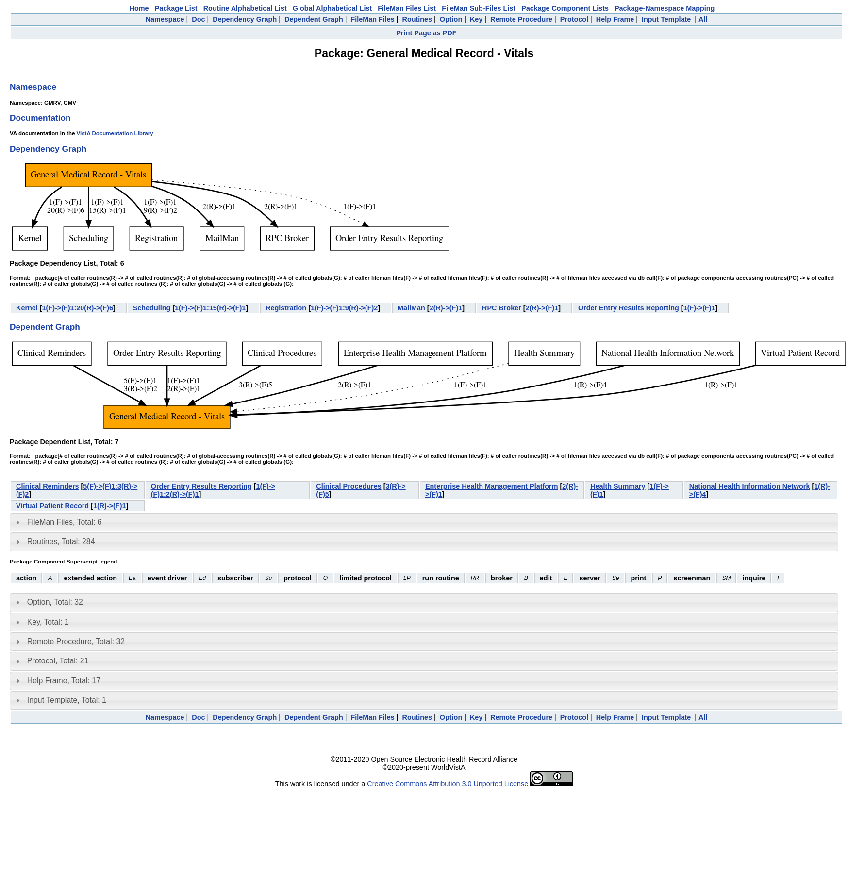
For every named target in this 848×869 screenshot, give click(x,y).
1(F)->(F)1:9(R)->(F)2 (344, 308)
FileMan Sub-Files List (478, 8)
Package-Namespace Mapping (665, 8)
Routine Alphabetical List (245, 8)
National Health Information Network (749, 486)
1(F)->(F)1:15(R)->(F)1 (210, 308)
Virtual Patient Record (52, 506)
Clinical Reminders (47, 486)
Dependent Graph (313, 19)
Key (476, 19)
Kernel (27, 308)
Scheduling (152, 308)
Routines (417, 19)
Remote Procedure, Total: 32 (76, 641)
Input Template (666, 19)
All (702, 19)
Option (451, 19)
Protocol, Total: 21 (57, 661)
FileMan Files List (407, 8)
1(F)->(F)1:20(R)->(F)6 (77, 308)
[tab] (424, 522)
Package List (176, 8)
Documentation (40, 118)
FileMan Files (372, 19)
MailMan (411, 308)
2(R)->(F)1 (446, 308)
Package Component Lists (565, 8)
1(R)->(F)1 (109, 506)
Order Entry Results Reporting (628, 308)
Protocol (574, 19)
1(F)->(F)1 (699, 308)
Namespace (165, 19)
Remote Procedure (521, 19)
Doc (198, 19)
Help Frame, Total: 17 (63, 680)
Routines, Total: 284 (61, 541)
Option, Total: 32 (55, 602)
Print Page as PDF (427, 33)
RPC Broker (501, 308)
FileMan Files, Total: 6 (64, 522)
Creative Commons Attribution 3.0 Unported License (447, 784)
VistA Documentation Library (115, 133)
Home (139, 8)
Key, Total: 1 (48, 622)
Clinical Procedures (348, 486)
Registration (286, 308)
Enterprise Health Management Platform (491, 486)
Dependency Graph (245, 19)
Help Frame (615, 19)
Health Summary (618, 486)
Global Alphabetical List (332, 8)
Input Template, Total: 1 (66, 700)
